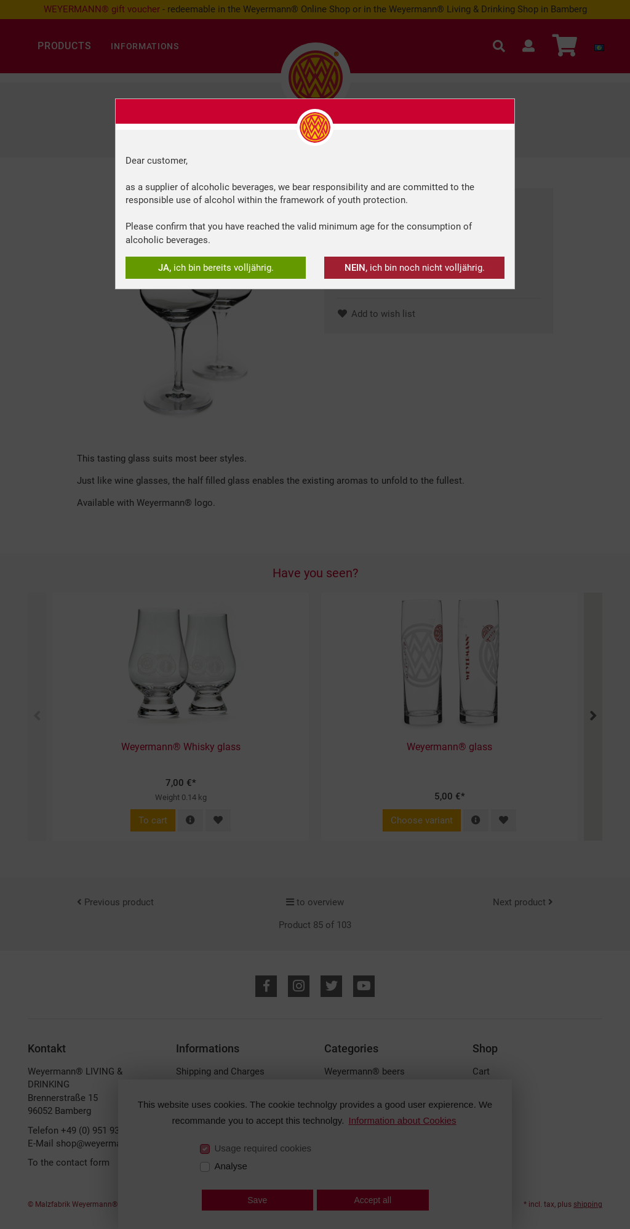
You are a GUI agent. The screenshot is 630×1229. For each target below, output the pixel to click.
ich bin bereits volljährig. (216, 267)
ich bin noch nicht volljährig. (415, 267)
